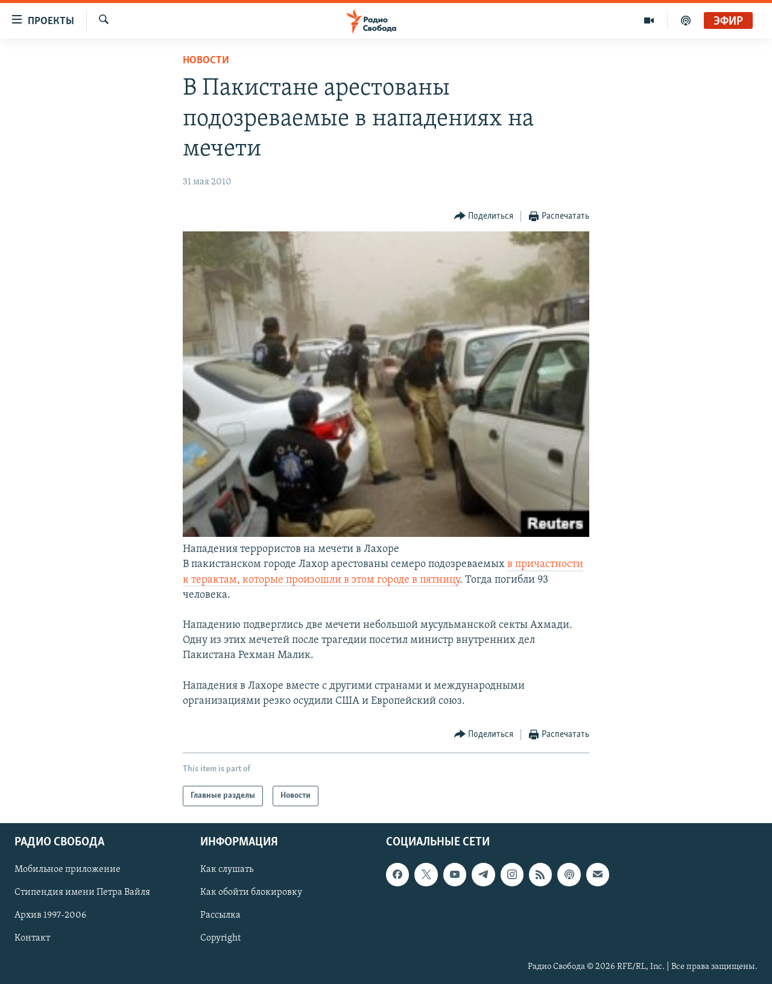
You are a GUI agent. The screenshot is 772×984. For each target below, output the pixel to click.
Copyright (220, 939)
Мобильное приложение (67, 870)
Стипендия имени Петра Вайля (82, 893)
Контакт (32, 939)
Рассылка (220, 916)
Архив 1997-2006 (50, 916)
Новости (206, 60)
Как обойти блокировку (251, 893)
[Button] (484, 216)
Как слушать (226, 870)
